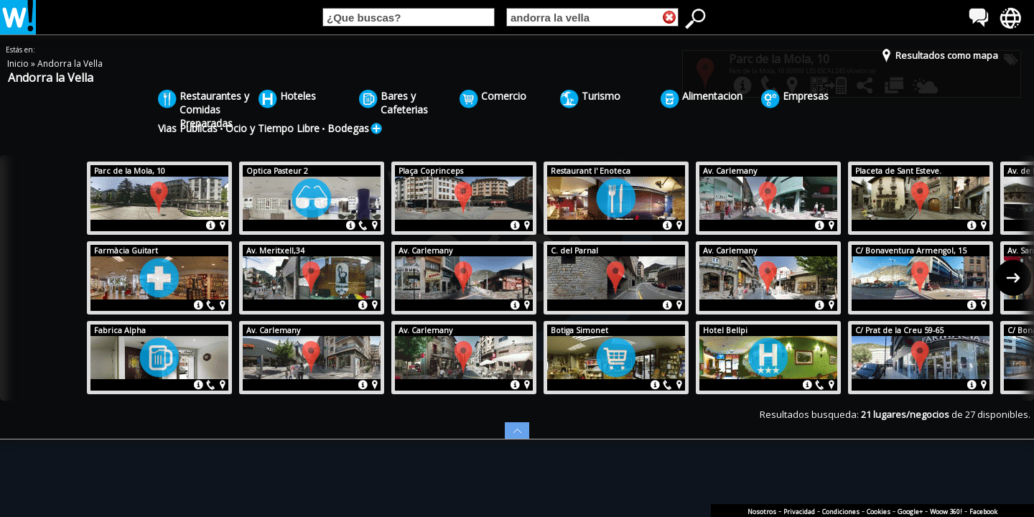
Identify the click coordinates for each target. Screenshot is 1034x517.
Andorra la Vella (70, 63)
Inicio (19, 63)
